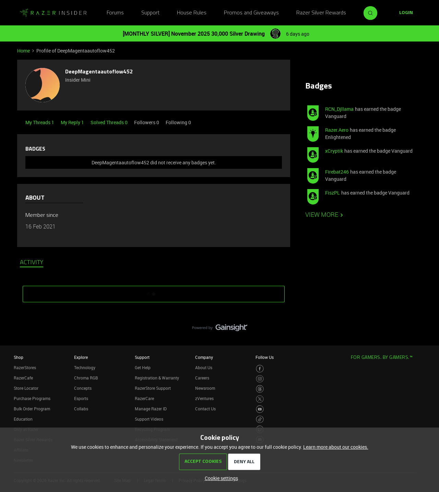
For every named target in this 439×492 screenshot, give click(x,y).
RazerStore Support (153, 388)
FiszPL (332, 192)
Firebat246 (337, 171)
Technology (84, 367)
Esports (81, 398)
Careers (202, 377)
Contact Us (205, 408)
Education (23, 419)
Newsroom (205, 388)
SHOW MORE (154, 291)
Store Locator (26, 388)
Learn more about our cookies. (335, 447)
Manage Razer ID (151, 408)
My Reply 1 (73, 122)
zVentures (204, 398)
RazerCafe (23, 377)
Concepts (83, 388)
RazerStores (25, 367)
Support (150, 13)
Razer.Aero (336, 130)
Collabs (81, 408)
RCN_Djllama (339, 109)
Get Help (143, 367)
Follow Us (265, 357)
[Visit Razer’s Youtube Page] (260, 409)
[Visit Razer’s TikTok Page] (260, 419)
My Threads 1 (40, 122)
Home (23, 50)
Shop (18, 357)
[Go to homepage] (53, 13)
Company (204, 357)
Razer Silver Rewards (321, 13)
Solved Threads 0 (110, 122)
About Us (203, 367)
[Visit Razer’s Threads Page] (260, 389)
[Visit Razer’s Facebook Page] (260, 368)
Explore (81, 357)
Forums (115, 13)
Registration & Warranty (157, 377)
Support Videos (149, 419)
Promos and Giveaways (251, 13)
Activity (31, 263)
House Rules (191, 13)
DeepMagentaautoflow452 (99, 72)
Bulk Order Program (32, 408)
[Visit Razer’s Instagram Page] (260, 379)
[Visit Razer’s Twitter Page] (260, 399)
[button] (406, 13)
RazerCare (144, 398)
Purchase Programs (32, 398)
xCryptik (334, 151)
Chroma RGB (86, 377)
